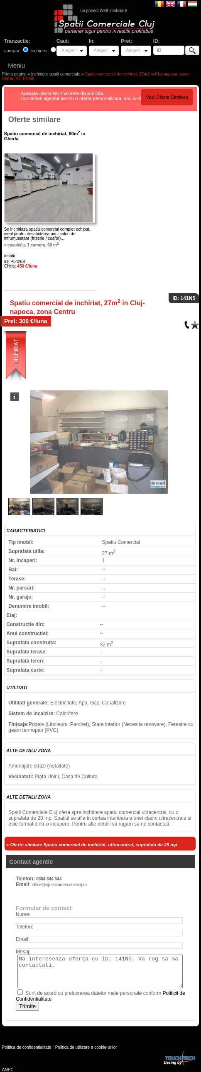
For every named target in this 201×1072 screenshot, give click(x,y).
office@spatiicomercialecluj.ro (59, 884)
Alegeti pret (134, 50)
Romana (159, 3)
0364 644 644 (48, 879)
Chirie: (20, 266)
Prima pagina (14, 74)
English (170, 3)
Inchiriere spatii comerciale (55, 74)
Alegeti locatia (102, 50)
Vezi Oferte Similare (167, 97)
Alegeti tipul (69, 50)
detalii (9, 255)
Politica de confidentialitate (26, 1047)
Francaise (181, 3)
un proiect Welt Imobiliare (104, 10)
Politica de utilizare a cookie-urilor (86, 1047)
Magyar (192, 3)
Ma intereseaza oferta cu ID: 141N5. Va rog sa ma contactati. (100, 971)
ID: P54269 (14, 261)
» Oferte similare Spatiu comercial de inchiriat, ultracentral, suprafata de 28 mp (91, 844)
